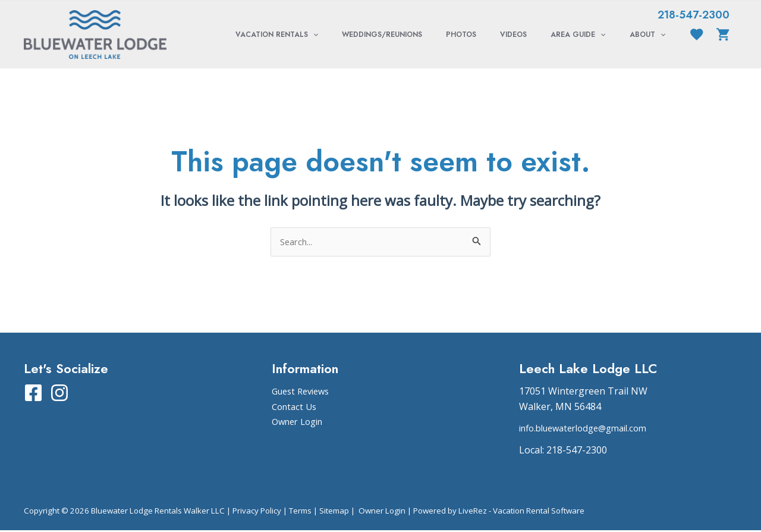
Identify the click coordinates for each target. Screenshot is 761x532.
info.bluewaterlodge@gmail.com (590, 429)
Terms (300, 511)
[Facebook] (33, 393)
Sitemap (334, 511)
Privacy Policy (256, 511)
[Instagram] (59, 393)
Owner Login (300, 422)
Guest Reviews (304, 392)
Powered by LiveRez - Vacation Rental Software (498, 511)
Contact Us (296, 407)
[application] (365, 34)
